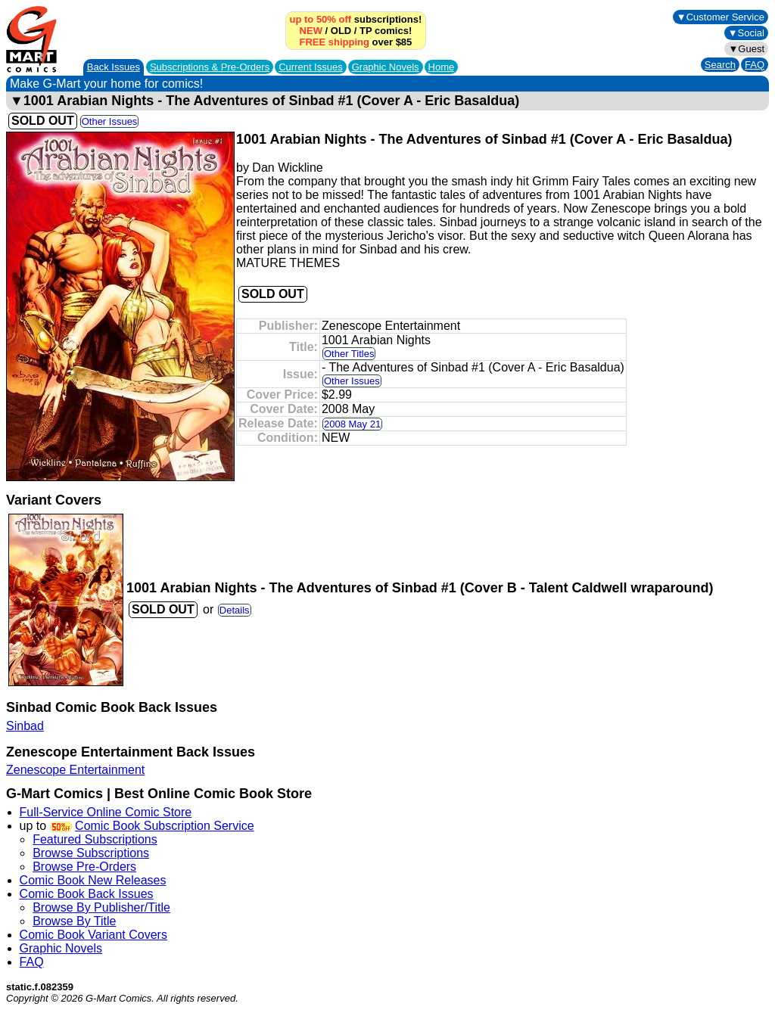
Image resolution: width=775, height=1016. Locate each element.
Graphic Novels (385, 67)
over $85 (356, 42)
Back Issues (113, 67)
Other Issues (110, 121)
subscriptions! (356, 19)
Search (720, 64)
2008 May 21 (352, 424)
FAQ (754, 64)
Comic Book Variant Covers (93, 934)
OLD (341, 30)
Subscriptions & (209, 67)
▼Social (746, 33)
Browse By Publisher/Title (101, 907)
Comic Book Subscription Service (164, 825)
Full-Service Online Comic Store (106, 812)
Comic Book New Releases (93, 880)
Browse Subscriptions (91, 853)
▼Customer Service (720, 17)
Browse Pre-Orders (84, 866)
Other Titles (349, 353)
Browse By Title (74, 921)
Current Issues (311, 67)
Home (441, 67)
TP (365, 30)
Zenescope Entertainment (75, 769)
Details (234, 610)
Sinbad (25, 725)
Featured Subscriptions (95, 839)
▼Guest (746, 48)
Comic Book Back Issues (87, 893)
